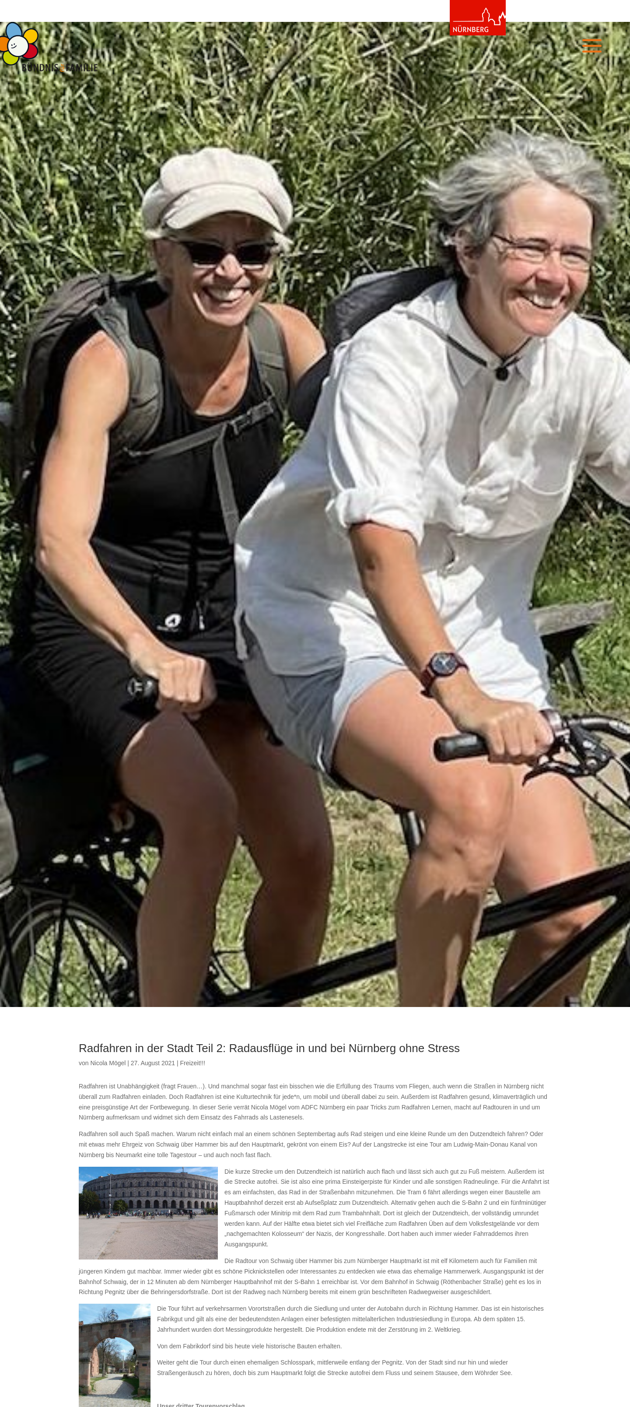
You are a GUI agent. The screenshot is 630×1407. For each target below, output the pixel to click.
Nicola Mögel (108, 1063)
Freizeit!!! (192, 1063)
